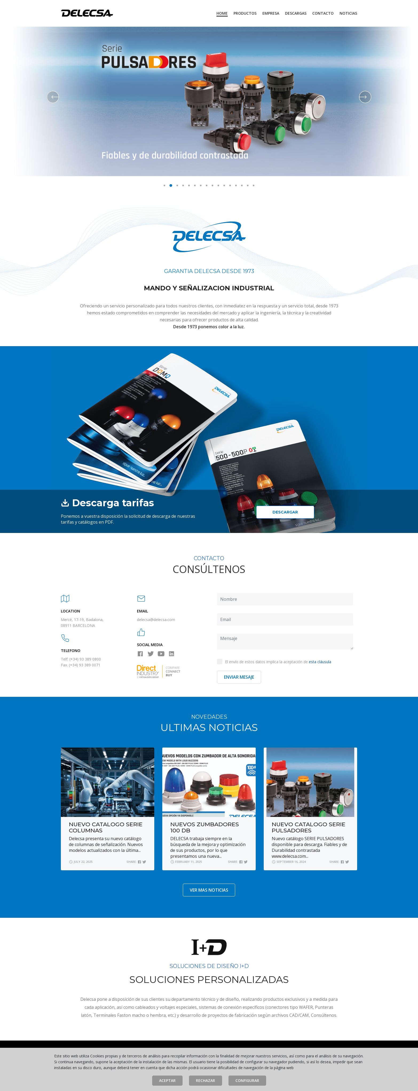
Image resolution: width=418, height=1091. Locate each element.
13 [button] (236, 185)
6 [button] (195, 185)
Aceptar (167, 1080)
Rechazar (205, 1080)
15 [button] (248, 185)
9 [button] (212, 185)
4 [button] (183, 185)
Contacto (323, 13)
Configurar (247, 1080)
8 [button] (206, 185)
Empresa (270, 13)
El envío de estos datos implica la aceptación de (274, 661)
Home (222, 13)
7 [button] (201, 185)
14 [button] (242, 185)
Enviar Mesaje (239, 677)
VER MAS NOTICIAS (209, 890)
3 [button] (177, 185)
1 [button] (164, 185)
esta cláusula (320, 661)
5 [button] (189, 185)
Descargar (285, 512)
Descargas (295, 13)
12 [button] (230, 185)
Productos (245, 13)
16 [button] (253, 185)
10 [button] (218, 185)
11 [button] (224, 185)
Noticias (348, 13)
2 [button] (170, 185)
